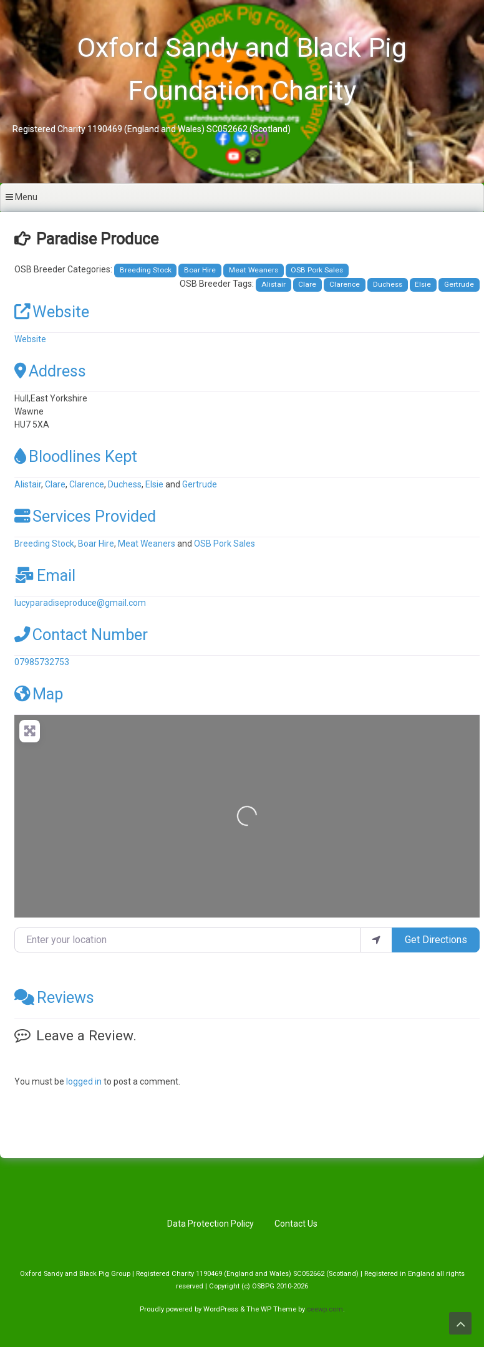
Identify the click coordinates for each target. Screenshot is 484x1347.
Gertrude (459, 284)
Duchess (387, 284)
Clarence (344, 284)
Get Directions (436, 940)
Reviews (54, 997)
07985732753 (41, 662)
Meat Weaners (253, 270)
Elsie (423, 284)
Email (44, 575)
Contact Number (81, 634)
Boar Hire (200, 270)
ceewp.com (325, 1309)
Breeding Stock (146, 270)
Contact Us (295, 1224)
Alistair (273, 284)
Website (51, 311)
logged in (84, 1081)
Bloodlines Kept (75, 456)
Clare (307, 284)
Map (38, 693)
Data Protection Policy (210, 1224)
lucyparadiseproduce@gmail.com (80, 603)
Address (50, 371)
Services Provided (85, 516)
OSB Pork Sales (317, 270)
